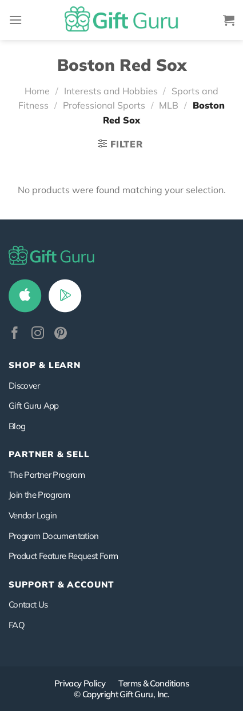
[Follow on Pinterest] (60, 334)
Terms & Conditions (153, 683)
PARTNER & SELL (49, 454)
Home (37, 91)
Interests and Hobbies (111, 91)
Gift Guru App (34, 405)
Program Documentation (54, 535)
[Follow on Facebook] (15, 334)
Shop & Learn (45, 365)
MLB (168, 105)
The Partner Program (47, 474)
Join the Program (39, 494)
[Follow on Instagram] (37, 334)
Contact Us (28, 604)
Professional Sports (104, 105)
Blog (17, 426)
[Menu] (15, 20)
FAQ (17, 625)
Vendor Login (33, 515)
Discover (24, 385)
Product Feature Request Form (63, 555)
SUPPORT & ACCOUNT (61, 584)
